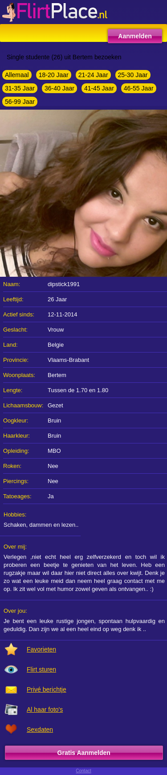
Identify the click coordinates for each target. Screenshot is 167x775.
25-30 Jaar (133, 74)
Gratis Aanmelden (83, 752)
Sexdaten (40, 729)
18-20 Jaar (54, 74)
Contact (83, 770)
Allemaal (17, 74)
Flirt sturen (41, 669)
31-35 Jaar (20, 88)
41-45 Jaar (99, 88)
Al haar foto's (45, 709)
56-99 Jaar (20, 101)
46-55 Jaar (139, 88)
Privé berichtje (46, 689)
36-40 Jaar (59, 88)
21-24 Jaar (93, 74)
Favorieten (41, 649)
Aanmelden (134, 36)
